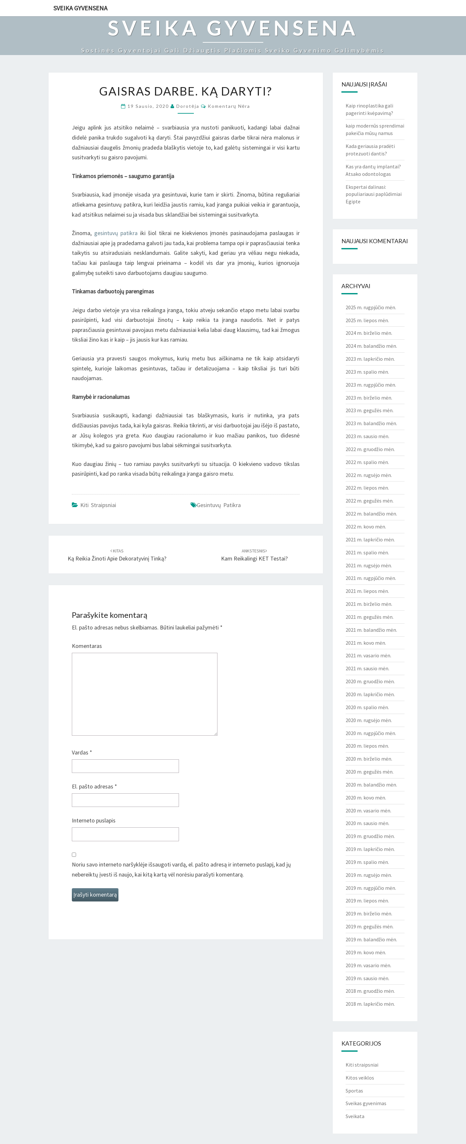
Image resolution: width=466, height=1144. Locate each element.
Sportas (354, 1090)
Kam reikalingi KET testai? (254, 555)
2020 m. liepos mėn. (367, 745)
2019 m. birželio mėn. (369, 913)
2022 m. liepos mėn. (367, 487)
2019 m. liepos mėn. (367, 900)
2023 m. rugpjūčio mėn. (371, 384)
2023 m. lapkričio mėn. (370, 359)
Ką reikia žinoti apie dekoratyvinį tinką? (117, 555)
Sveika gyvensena (80, 8)
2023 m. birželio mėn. (369, 397)
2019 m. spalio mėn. (367, 862)
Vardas (82, 752)
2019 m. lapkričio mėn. (370, 849)
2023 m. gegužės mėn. (370, 410)
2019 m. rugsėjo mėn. (369, 875)
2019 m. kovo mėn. (366, 952)
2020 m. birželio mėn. (369, 758)
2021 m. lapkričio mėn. (370, 539)
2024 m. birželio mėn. (369, 333)
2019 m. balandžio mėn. (371, 939)
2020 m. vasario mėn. (368, 810)
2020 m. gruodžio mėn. (370, 681)
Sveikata (355, 1116)
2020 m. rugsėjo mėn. (369, 720)
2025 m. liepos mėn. (367, 320)
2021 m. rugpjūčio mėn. (371, 578)
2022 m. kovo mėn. (366, 526)
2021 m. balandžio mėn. (371, 630)
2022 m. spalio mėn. (367, 462)
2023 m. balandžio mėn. (371, 423)
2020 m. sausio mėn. (367, 823)
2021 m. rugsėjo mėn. (369, 565)
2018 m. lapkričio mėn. (370, 1004)
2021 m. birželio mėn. (369, 604)
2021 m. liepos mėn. (367, 591)
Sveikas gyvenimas (366, 1103)
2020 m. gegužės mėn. (370, 771)
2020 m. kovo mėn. (366, 797)
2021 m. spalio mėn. (367, 552)
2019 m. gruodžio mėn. (370, 836)
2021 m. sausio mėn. (367, 668)
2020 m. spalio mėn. (367, 707)
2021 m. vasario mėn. (368, 655)
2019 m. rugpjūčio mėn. (371, 888)
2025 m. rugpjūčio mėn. (371, 307)
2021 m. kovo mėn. (366, 643)
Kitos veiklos (360, 1077)
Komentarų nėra (229, 106)
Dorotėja (187, 106)
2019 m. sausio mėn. (367, 978)
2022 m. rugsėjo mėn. (369, 475)
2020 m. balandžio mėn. (371, 784)
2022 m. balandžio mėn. (371, 513)
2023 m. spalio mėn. (367, 371)
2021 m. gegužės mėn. (370, 617)
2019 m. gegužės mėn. (370, 926)
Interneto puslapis (94, 820)
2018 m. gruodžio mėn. (370, 991)
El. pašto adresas (94, 786)
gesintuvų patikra (116, 233)
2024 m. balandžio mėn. (371, 346)
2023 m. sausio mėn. (367, 436)
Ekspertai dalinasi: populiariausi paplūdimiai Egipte (374, 194)
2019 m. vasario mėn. (368, 965)
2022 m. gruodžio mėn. (370, 449)
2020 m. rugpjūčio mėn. (371, 733)
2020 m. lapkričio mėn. (370, 694)
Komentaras (87, 646)
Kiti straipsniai (98, 505)
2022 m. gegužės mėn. (370, 500)
